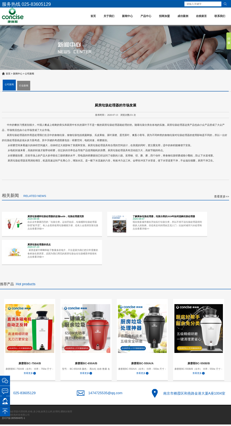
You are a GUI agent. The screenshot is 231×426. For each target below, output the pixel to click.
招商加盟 (164, 16)
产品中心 (146, 16)
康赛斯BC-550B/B (198, 363)
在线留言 (201, 16)
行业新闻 (23, 85)
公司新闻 (29, 73)
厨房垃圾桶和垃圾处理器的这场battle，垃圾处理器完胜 (56, 216)
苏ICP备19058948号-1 (13, 418)
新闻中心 (127, 16)
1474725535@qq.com (105, 393)
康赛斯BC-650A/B (86, 363)
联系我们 (219, 16)
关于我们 (109, 16)
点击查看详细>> (36, 228)
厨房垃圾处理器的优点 (39, 244)
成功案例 (182, 16)
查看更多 (28, 373)
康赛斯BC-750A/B (29, 363)
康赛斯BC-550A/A (142, 363)
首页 (93, 16)
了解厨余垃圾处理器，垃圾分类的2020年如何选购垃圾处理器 (164, 216)
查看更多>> (221, 196)
